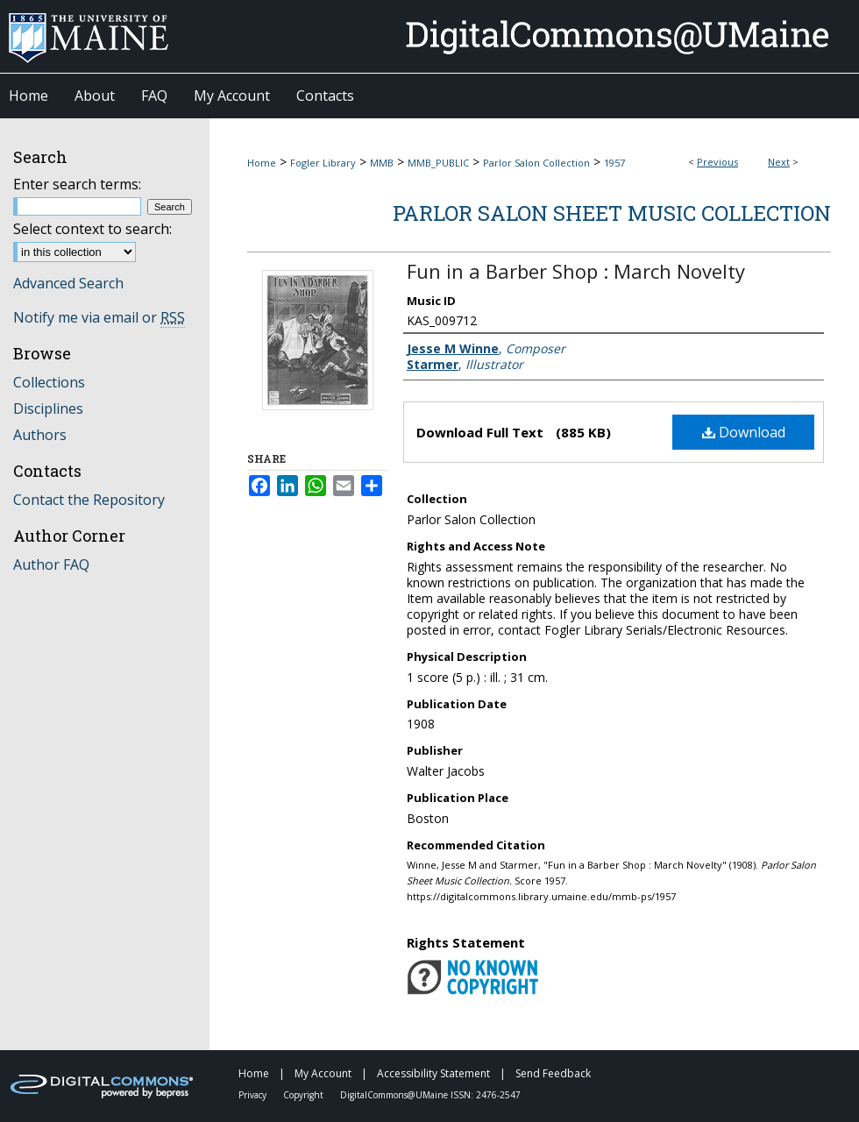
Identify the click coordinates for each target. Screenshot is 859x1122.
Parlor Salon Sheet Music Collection (612, 213)
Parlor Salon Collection (536, 162)
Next (779, 161)
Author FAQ (51, 564)
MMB (382, 162)
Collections (49, 382)
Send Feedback (553, 1073)
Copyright (304, 1095)
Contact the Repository (89, 499)
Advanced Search (68, 283)
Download (743, 432)
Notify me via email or (99, 317)
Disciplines (48, 408)
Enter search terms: (77, 184)
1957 (614, 162)
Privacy (253, 1095)
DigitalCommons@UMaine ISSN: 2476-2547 (430, 1095)
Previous (717, 161)
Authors (40, 434)
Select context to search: (92, 228)
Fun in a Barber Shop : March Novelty (576, 271)
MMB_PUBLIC (438, 162)
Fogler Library (323, 162)
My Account (324, 1073)
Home (261, 162)
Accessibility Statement (435, 1073)
